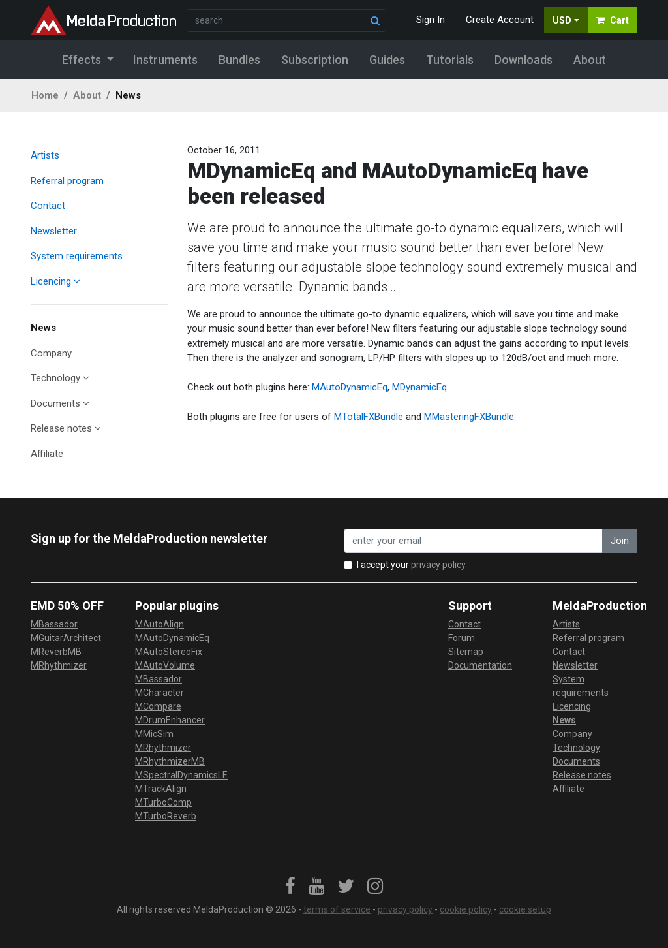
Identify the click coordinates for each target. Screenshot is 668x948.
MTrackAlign (161, 788)
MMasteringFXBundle (469, 416)
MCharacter (159, 692)
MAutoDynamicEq (349, 387)
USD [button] (562, 20)
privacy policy (438, 565)
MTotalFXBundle (368, 416)
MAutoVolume (165, 665)
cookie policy (466, 909)
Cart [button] (612, 20)
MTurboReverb (165, 816)
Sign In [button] (430, 19)
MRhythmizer (59, 665)
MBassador (54, 624)
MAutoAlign (159, 624)
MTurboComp (163, 802)
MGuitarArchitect (66, 638)
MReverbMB (56, 651)
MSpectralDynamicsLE (181, 775)
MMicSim (154, 734)
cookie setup (525, 909)
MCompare (158, 706)
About (87, 95)
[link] (290, 886)
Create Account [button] (500, 19)
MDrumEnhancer (170, 720)
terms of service (337, 909)
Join (620, 540)
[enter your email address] (473, 541)
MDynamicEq (419, 387)
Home (45, 95)
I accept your (411, 565)
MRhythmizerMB (170, 761)
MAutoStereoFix (168, 651)
